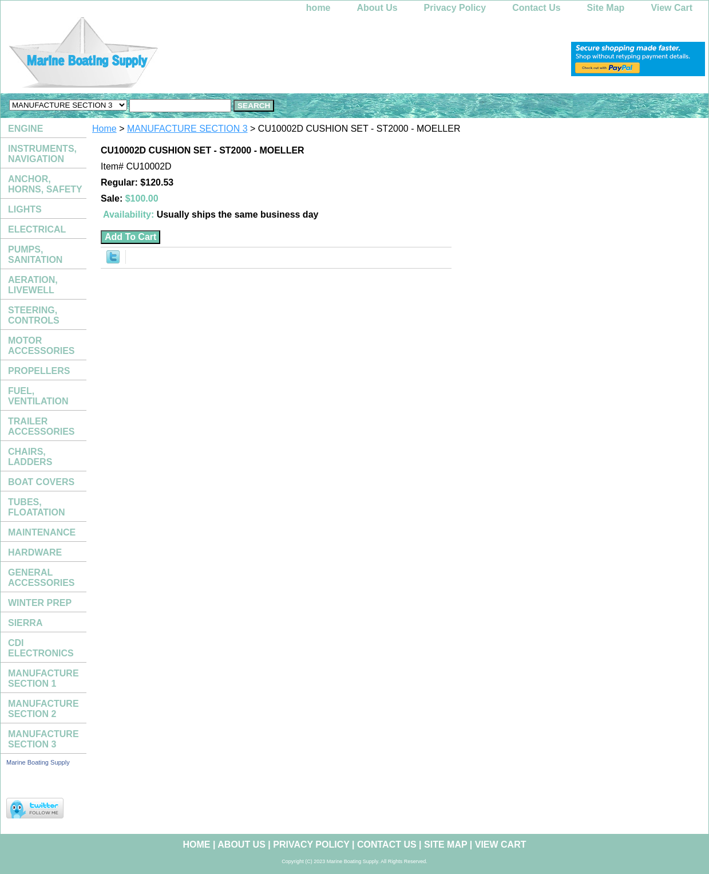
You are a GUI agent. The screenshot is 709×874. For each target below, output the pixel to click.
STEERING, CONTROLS (34, 315)
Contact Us (536, 8)
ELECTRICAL (37, 229)
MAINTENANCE (42, 532)
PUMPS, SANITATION (35, 255)
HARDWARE (35, 552)
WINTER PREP (40, 603)
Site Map (606, 8)
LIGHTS (25, 209)
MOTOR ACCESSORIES (41, 346)
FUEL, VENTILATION (38, 396)
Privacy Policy (455, 8)
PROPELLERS (39, 371)
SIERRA (25, 623)
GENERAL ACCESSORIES (41, 578)
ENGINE (25, 128)
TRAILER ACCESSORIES (41, 426)
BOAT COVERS (41, 482)
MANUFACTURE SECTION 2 (43, 709)
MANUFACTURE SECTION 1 (43, 678)
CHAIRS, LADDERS (30, 457)
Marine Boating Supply (38, 762)
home (318, 8)
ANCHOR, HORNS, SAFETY (45, 184)
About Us (377, 8)
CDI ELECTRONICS (41, 648)
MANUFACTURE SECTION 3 (187, 128)
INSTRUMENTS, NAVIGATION (42, 154)
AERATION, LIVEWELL (33, 285)
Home (104, 128)
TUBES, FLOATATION (36, 507)
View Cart (671, 8)
